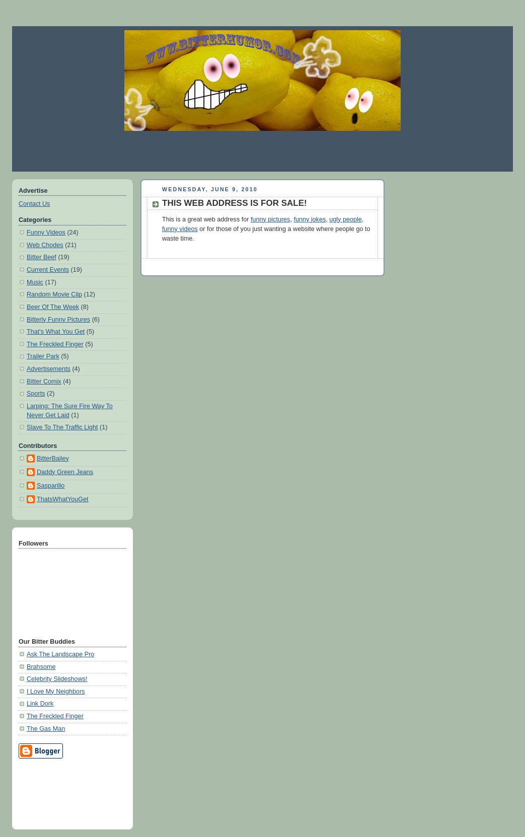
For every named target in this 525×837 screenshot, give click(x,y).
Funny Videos (46, 232)
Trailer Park (43, 356)
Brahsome (41, 666)
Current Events (48, 269)
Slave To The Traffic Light (62, 427)
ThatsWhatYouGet (63, 499)
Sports (36, 393)
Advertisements (48, 368)
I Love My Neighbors (56, 691)
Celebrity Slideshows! (57, 678)
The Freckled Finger (55, 344)
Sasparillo (50, 485)
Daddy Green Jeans (65, 472)
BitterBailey (53, 458)
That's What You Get (56, 331)
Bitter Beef (41, 257)
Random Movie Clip (54, 294)
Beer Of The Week (53, 307)
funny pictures (270, 219)
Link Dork (40, 703)
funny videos (180, 229)
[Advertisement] (263, 151)
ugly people (345, 219)
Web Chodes (45, 245)
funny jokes (309, 219)
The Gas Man (46, 728)
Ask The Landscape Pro (60, 654)
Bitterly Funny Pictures (58, 319)
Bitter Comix (44, 381)
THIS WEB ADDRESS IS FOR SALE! (234, 203)
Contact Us (34, 203)
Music (35, 282)
